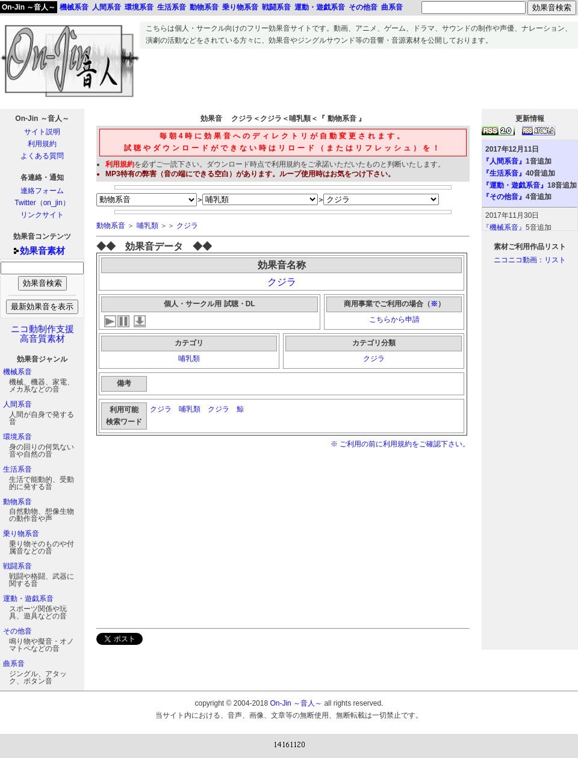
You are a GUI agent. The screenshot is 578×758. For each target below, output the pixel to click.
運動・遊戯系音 (28, 598)
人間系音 (17, 404)
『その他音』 (504, 197)
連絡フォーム (42, 190)
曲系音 (14, 663)
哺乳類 (147, 225)
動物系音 (17, 502)
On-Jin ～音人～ (28, 7)
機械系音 (17, 372)
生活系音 (17, 469)
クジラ (187, 225)
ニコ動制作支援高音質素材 (42, 334)
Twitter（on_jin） (41, 203)
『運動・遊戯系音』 (514, 185)
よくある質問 (42, 156)
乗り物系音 (21, 533)
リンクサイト (42, 215)
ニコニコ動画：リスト (530, 260)
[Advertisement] (359, 76)
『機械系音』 (504, 227)
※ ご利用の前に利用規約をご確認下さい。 (400, 444)
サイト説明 (42, 132)
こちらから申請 (394, 319)
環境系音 (17, 437)
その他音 (17, 631)
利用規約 (42, 144)
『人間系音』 (504, 161)
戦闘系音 (17, 566)
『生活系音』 (504, 173)
